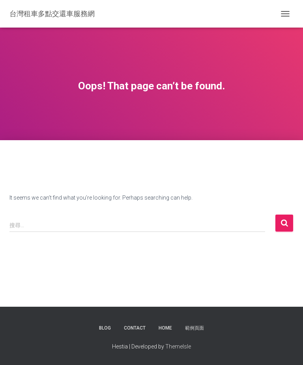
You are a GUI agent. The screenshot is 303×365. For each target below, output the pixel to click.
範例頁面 (194, 328)
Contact (135, 328)
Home (165, 328)
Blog (105, 328)
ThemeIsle (178, 346)
